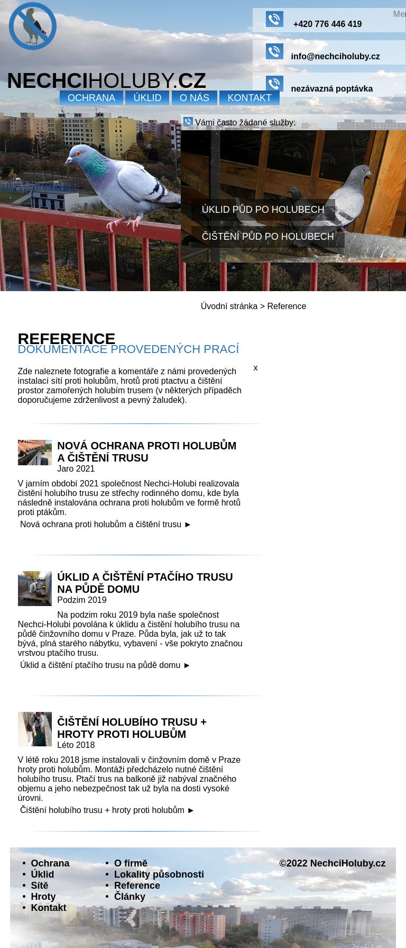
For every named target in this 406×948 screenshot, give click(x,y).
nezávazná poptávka (319, 84)
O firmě (130, 863)
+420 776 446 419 (314, 20)
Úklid (42, 874)
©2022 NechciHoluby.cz (332, 863)
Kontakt (249, 98)
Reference (287, 306)
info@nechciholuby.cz (323, 52)
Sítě (40, 885)
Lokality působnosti (159, 874)
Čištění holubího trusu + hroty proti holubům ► (107, 810)
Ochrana (50, 863)
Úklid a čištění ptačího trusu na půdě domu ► (105, 665)
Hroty (43, 896)
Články (129, 896)
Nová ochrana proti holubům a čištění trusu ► (106, 524)
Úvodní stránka (229, 306)
